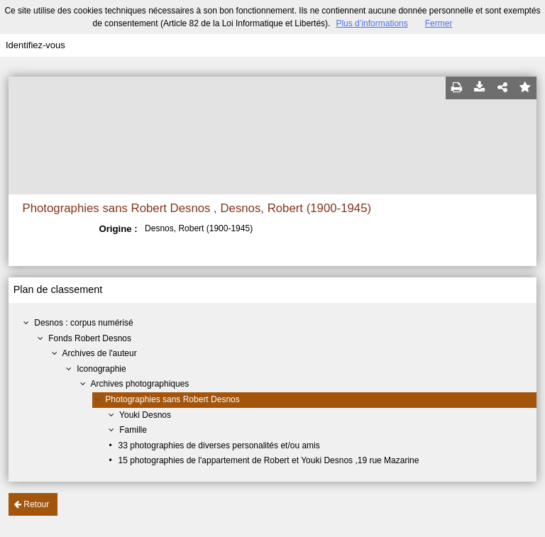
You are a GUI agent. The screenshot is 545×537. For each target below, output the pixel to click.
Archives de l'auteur (99, 353)
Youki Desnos (145, 415)
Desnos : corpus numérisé (83, 323)
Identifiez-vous (35, 45)
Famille (133, 430)
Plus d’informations (371, 23)
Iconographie (101, 369)
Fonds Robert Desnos (89, 338)
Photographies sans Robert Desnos (172, 399)
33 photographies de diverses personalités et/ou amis (219, 445)
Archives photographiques (140, 384)
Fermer (439, 23)
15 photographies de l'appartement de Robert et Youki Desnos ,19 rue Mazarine (269, 460)
